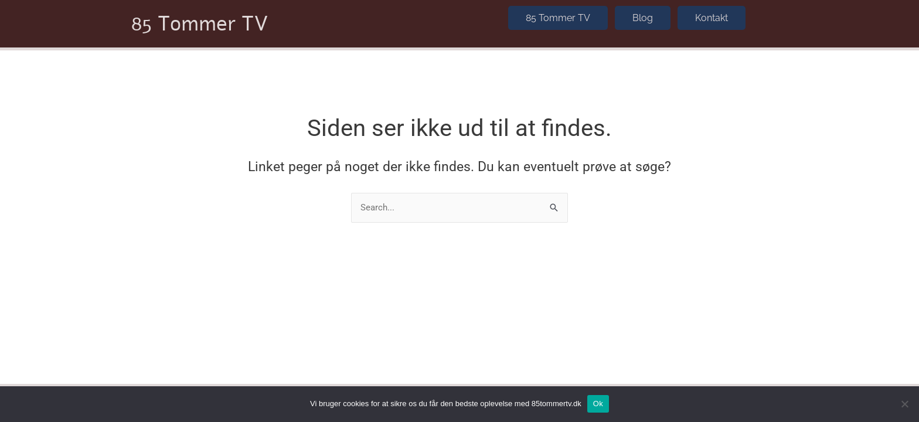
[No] (904, 404)
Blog (642, 15)
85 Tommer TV (199, 21)
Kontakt (711, 15)
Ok (598, 403)
